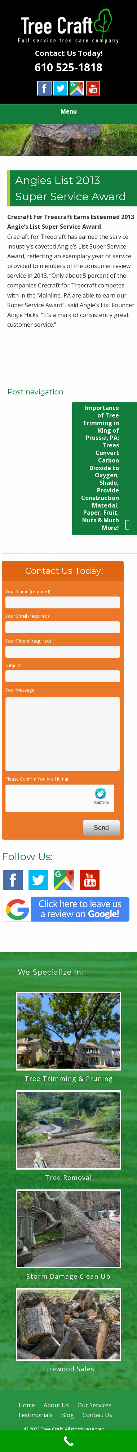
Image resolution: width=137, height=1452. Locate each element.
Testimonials (35, 1415)
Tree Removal (68, 1177)
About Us (56, 1405)
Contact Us (97, 1415)
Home (27, 1405)
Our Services (94, 1405)
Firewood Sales (68, 1368)
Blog (67, 1415)
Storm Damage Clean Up (68, 1276)
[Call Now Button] (68, 1441)
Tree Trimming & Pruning (69, 1078)
